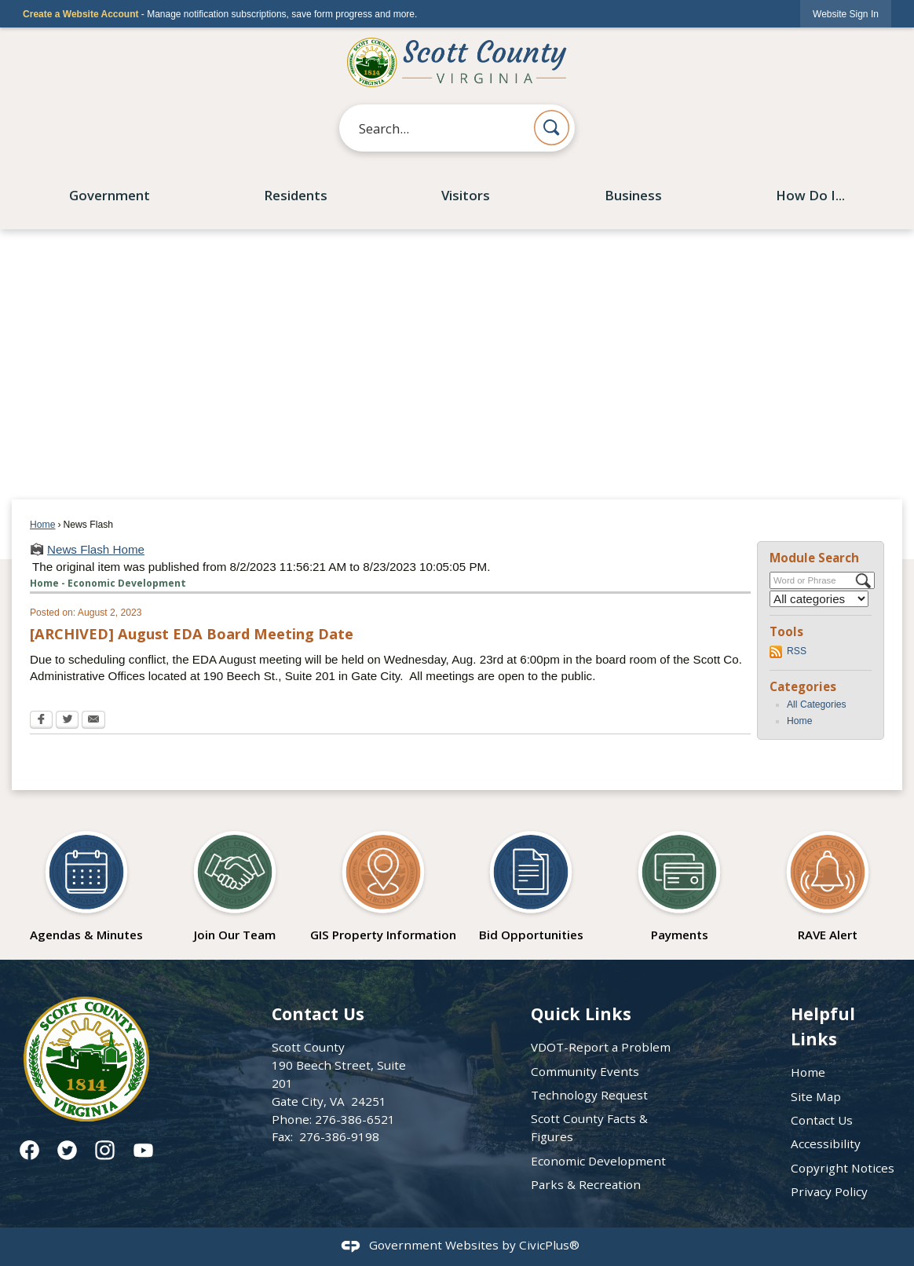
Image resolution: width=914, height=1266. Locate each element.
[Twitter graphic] (67, 1150)
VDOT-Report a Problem (601, 1047)
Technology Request (589, 1095)
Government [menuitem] (109, 195)
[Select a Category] (819, 599)
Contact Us (822, 1120)
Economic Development (598, 1161)
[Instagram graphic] (105, 1150)
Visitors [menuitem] (465, 195)
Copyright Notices (842, 1168)
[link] (845, 13)
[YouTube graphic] (143, 1150)
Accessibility (826, 1143)
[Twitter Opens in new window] (67, 721)
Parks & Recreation (586, 1184)
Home (42, 524)
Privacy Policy (829, 1191)
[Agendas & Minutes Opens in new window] (86, 881)
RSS (796, 651)
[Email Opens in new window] (93, 721)
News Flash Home (95, 549)
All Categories (816, 704)
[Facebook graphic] (29, 1150)
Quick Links (581, 1013)
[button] (551, 127)
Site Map (816, 1096)
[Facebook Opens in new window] (41, 721)
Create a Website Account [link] (80, 14)
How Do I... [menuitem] (810, 195)
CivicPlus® (549, 1245)
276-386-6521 (355, 1119)
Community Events (585, 1071)
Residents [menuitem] (295, 195)
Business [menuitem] (633, 195)
